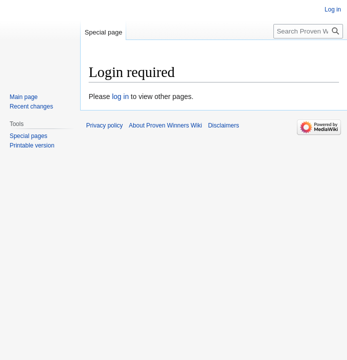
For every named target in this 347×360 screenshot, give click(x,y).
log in (120, 96)
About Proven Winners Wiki (165, 125)
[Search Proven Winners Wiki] (308, 31)
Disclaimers (223, 125)
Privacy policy (104, 125)
